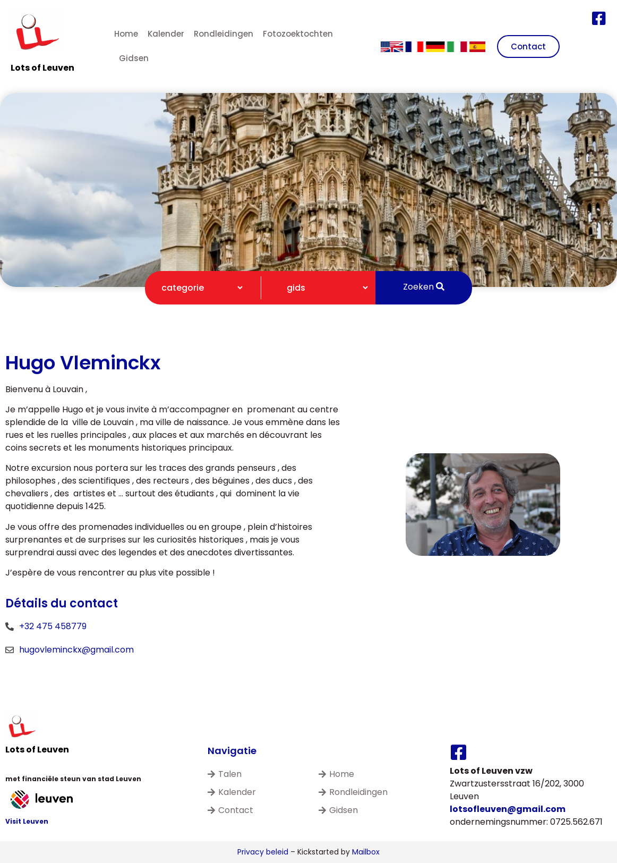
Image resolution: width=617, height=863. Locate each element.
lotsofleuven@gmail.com (507, 809)
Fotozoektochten (298, 33)
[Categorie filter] (197, 287)
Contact (230, 810)
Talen (225, 774)
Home (126, 33)
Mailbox (366, 852)
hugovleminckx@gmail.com (76, 650)
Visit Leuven (26, 821)
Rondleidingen (223, 33)
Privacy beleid (262, 852)
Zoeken (423, 287)
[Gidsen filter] (323, 287)
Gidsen (134, 58)
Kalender (166, 33)
